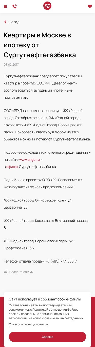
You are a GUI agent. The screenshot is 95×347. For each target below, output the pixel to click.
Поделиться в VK (18, 272)
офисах (12, 166)
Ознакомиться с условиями (28, 324)
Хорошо (47, 337)
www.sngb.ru (29, 159)
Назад (14, 22)
